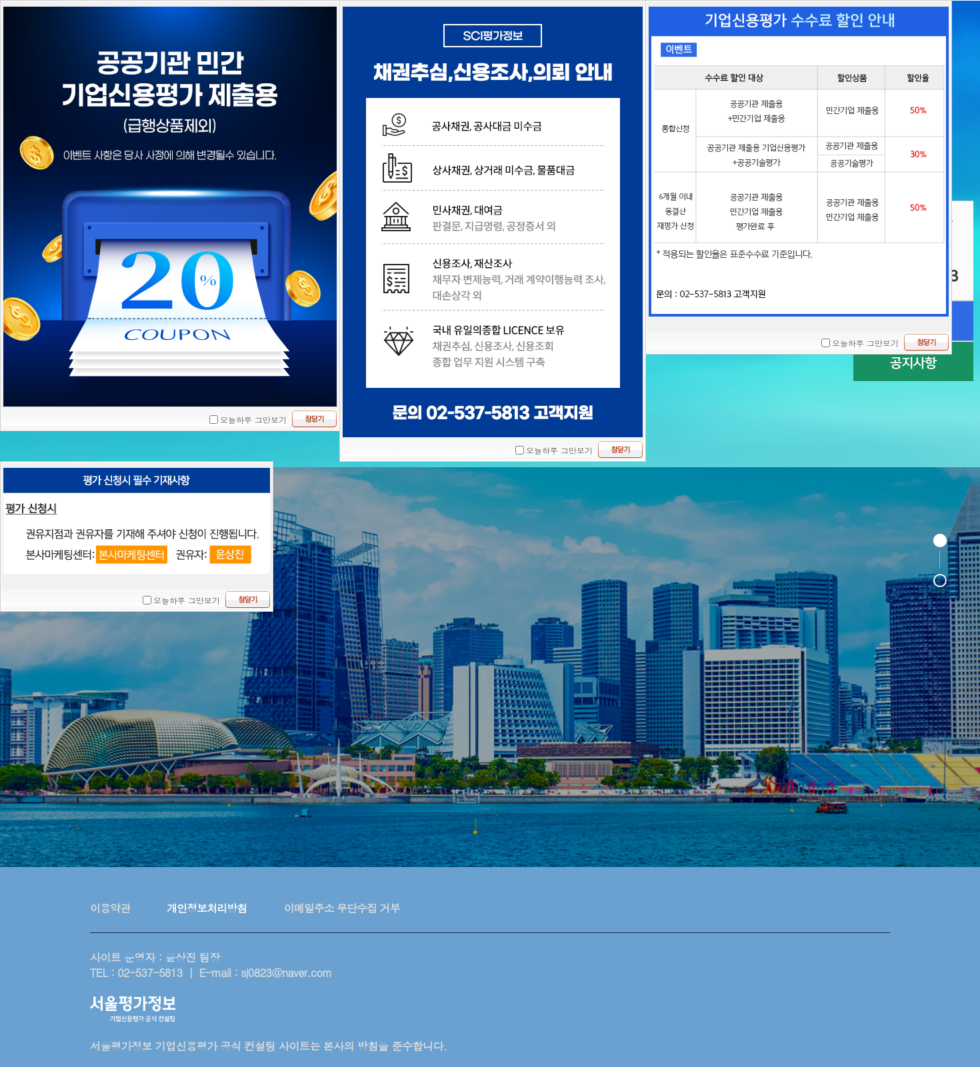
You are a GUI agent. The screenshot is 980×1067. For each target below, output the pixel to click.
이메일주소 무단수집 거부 (342, 908)
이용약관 (110, 908)
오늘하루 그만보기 (253, 419)
